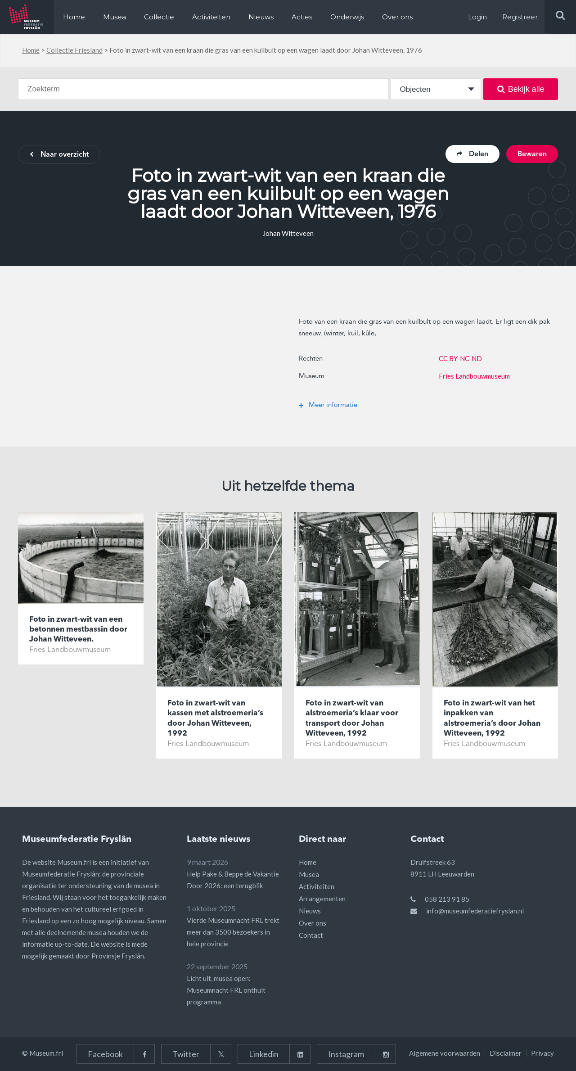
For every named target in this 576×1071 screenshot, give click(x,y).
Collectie (159, 17)
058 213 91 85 (447, 899)
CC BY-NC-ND (460, 358)
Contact (311, 935)
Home (74, 17)
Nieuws (261, 17)
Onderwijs (347, 17)
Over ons (397, 17)
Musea (114, 17)
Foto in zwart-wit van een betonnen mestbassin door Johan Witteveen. (78, 629)
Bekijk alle (520, 89)
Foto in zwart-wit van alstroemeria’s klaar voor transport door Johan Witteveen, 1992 (352, 718)
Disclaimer (506, 1053)
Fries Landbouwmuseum (474, 376)
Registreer (520, 17)
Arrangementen (322, 899)
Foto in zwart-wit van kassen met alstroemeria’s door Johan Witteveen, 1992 (215, 718)
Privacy (542, 1053)
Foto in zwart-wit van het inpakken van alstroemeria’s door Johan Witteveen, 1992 (492, 718)
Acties (302, 17)
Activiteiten (211, 17)
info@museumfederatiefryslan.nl (475, 911)
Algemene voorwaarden (444, 1053)
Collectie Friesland (74, 50)
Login (477, 17)
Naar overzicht (59, 154)
